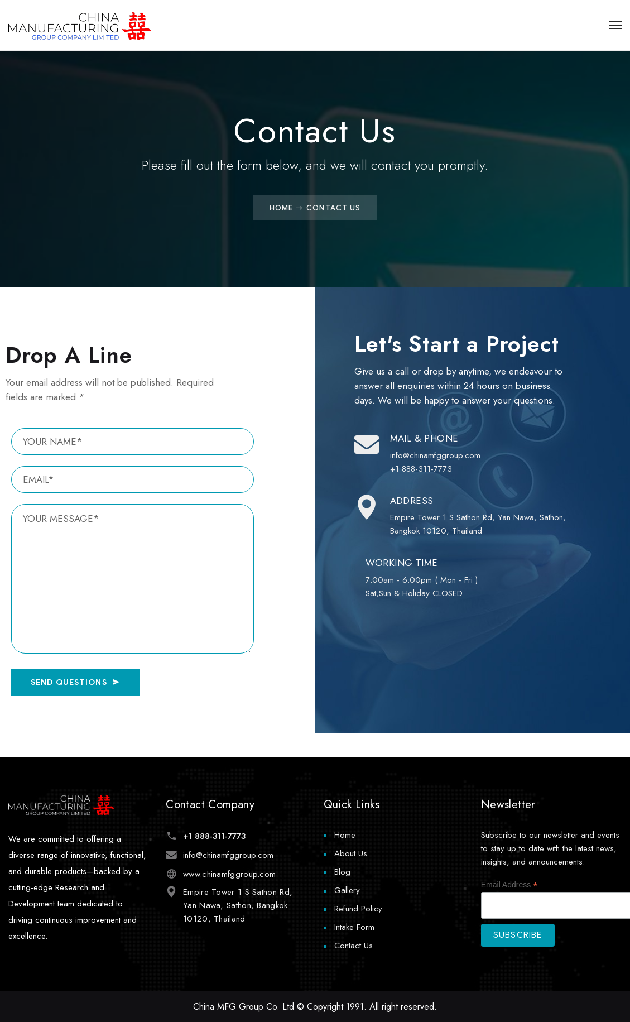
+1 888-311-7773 (213, 836)
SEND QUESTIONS (75, 682)
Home (281, 207)
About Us (350, 853)
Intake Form (354, 927)
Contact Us (353, 945)
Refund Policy (358, 909)
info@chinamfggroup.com (227, 855)
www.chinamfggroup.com (228, 874)
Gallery (347, 890)
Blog (342, 872)
